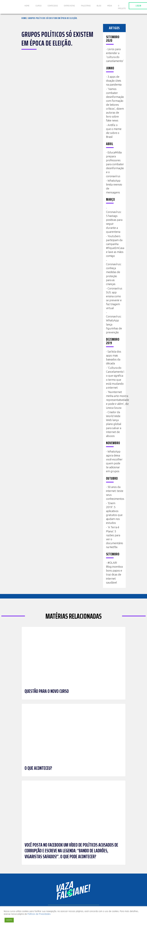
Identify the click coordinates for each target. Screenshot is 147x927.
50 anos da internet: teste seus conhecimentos (115, 492)
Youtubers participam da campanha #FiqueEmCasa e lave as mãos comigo (115, 246)
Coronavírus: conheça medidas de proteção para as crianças (113, 274)
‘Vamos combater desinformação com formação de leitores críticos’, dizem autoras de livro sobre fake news (115, 104)
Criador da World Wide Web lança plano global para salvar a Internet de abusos (113, 424)
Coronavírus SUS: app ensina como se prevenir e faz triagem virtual (114, 298)
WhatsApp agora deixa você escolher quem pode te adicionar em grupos (114, 461)
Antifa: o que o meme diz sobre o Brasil (113, 130)
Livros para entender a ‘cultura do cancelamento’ (115, 55)
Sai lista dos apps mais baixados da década (113, 357)
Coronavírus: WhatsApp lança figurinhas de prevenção (114, 324)
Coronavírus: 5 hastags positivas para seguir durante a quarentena (114, 221)
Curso (39, 5)
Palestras (86, 5)
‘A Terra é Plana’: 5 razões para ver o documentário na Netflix (114, 537)
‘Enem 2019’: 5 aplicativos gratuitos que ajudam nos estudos (114, 513)
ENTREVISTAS (69, 5)
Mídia (109, 5)
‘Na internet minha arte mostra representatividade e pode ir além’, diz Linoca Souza (117, 399)
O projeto (122, 7)
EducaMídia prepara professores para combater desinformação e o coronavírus (115, 164)
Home (26, 5)
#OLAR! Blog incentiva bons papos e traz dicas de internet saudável (114, 572)
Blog (99, 5)
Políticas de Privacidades (39, 914)
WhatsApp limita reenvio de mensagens (114, 186)
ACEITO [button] (9, 920)
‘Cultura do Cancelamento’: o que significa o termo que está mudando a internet (115, 377)
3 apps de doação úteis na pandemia (113, 80)
